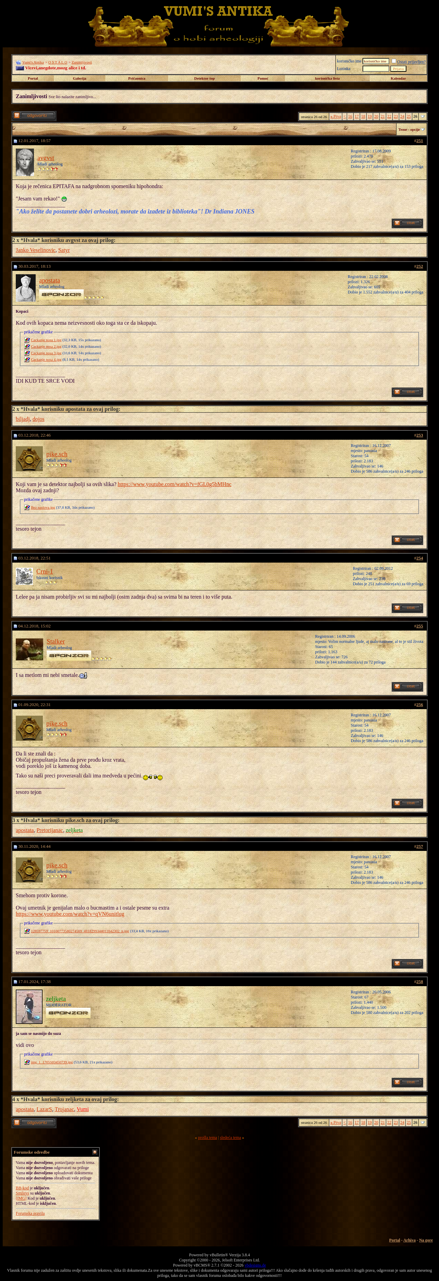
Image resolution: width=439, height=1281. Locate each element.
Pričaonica (136, 78)
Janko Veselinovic (36, 250)
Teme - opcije (409, 129)
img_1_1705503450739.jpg (52, 1062)
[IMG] (21, 1198)
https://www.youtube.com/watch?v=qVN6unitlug (70, 914)
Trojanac (64, 1109)
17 (357, 116)
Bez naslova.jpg (43, 507)
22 (389, 116)
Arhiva (409, 1240)
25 (409, 116)
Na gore (426, 1240)
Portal (33, 78)
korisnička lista (327, 78)
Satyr (64, 250)
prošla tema (207, 1137)
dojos (39, 419)
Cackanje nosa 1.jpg (46, 340)
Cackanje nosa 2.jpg (46, 346)
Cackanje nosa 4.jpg (46, 359)
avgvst (45, 157)
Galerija (79, 78)
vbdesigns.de (255, 1265)
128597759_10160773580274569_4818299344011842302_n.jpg (80, 931)
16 (350, 116)
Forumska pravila (30, 1213)
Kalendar (398, 78)
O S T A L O (57, 62)
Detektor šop (204, 78)
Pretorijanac (49, 830)
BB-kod (22, 1188)
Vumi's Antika (33, 62)
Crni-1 (44, 571)
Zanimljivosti (82, 62)
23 (396, 116)
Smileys (22, 1193)
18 (363, 116)
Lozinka (343, 68)
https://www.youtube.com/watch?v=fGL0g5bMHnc (174, 484)
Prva (335, 116)
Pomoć (263, 78)
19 (370, 116)
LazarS (44, 1109)
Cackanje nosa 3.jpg (46, 353)
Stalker (56, 641)
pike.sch (57, 454)
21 (383, 116)
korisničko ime (349, 61)
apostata (49, 280)
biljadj (23, 419)
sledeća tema (230, 1137)
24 (402, 116)
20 (376, 116)
